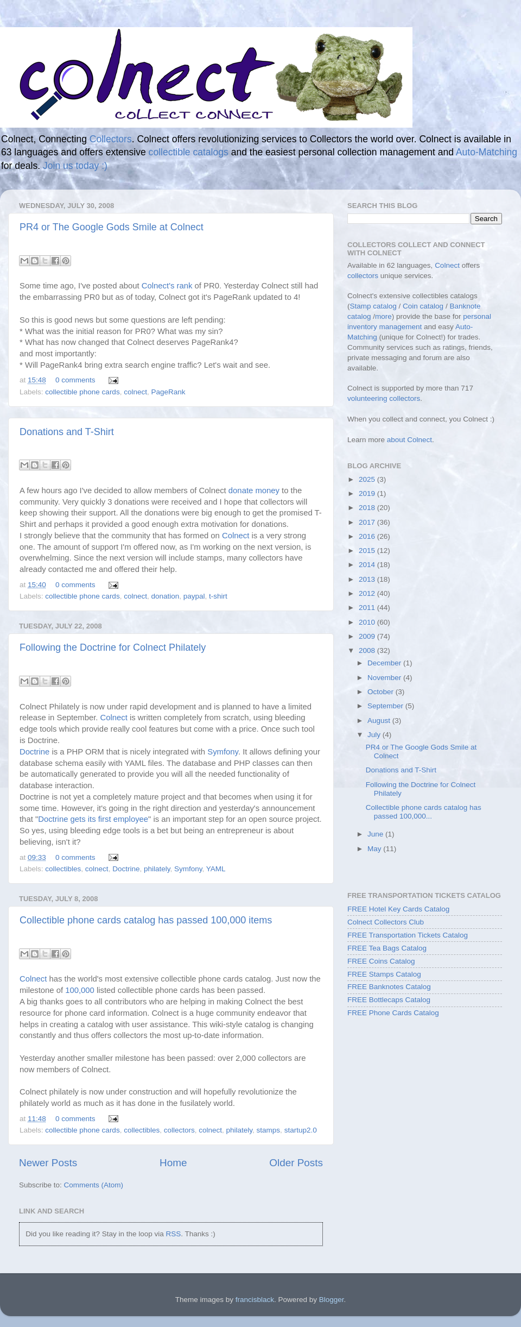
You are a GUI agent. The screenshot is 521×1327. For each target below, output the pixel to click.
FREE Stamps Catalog (384, 974)
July (375, 735)
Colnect (235, 535)
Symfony (222, 751)
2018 (368, 508)
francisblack (255, 1299)
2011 (368, 607)
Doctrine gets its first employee (93, 819)
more (383, 316)
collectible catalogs (188, 152)
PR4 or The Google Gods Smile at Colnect (112, 227)
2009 (368, 636)
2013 (368, 579)
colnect (135, 392)
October (381, 692)
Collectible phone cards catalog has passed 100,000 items (146, 920)
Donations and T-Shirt (67, 431)
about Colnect (409, 440)
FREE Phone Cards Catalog (393, 1013)
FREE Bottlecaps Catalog (388, 1000)
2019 (368, 493)
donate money (253, 490)
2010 (368, 622)
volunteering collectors (383, 398)
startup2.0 (300, 1130)
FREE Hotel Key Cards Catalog (398, 909)
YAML (216, 869)
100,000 (79, 990)
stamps (269, 1130)
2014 (368, 565)
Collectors (111, 139)
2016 (368, 536)
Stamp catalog (373, 306)
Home (173, 1162)
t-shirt (218, 596)
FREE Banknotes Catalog (389, 987)
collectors (179, 1130)
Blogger (331, 1299)
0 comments (75, 380)
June (376, 834)
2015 (368, 550)
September (386, 706)
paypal (194, 596)
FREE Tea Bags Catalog (387, 948)
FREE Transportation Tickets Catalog (407, 935)
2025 (368, 479)
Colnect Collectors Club (385, 922)
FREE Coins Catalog (381, 961)
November (385, 678)
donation (165, 596)
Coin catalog (423, 306)
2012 (368, 593)
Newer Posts (48, 1162)
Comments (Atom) (94, 1185)
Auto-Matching (486, 152)
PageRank (168, 392)
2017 (368, 522)
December (385, 663)
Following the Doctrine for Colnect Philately (113, 647)
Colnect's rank (167, 285)
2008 (368, 650)
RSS (173, 1234)
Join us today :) (75, 165)
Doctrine (34, 751)
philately (157, 869)
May (375, 849)
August (379, 720)
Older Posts (296, 1162)
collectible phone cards (82, 392)
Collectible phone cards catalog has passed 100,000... (423, 811)
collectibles (63, 869)
